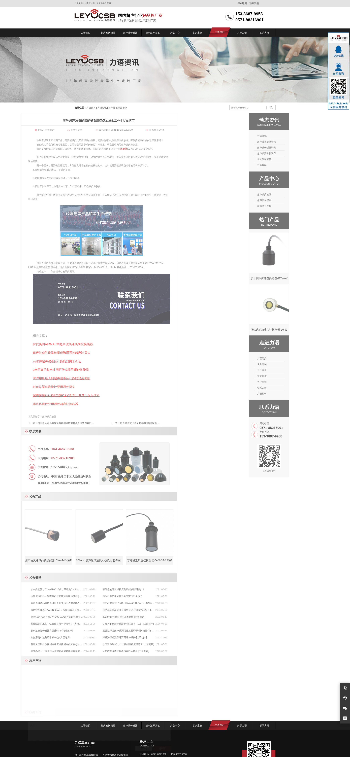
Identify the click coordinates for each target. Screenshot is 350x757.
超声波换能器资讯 (117, 108)
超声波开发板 (290, 206)
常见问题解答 (290, 159)
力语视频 (287, 165)
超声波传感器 (290, 200)
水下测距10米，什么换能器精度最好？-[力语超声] (28, 644)
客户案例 (287, 382)
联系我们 (254, 3)
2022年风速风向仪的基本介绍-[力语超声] (24, 616)
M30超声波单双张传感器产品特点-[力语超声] (26, 651)
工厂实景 (287, 370)
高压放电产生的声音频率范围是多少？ (23, 596)
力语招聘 (287, 393)
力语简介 (287, 358)
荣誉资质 (287, 376)
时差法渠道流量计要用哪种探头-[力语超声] (25, 637)
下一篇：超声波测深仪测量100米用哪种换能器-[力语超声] (35, 424)
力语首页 (91, 108)
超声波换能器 (290, 194)
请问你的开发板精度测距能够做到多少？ (24, 589)
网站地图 (242, 3)
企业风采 (287, 364)
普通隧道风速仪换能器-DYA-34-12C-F (50, 560)
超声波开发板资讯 (292, 153)
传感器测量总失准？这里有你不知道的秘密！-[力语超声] (28, 610)
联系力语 (287, 387)
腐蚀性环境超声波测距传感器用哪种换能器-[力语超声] (28, 630)
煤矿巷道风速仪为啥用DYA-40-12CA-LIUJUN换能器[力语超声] (29, 603)
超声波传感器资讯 (292, 147)
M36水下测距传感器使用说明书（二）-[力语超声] (28, 623)
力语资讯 (102, 108)
